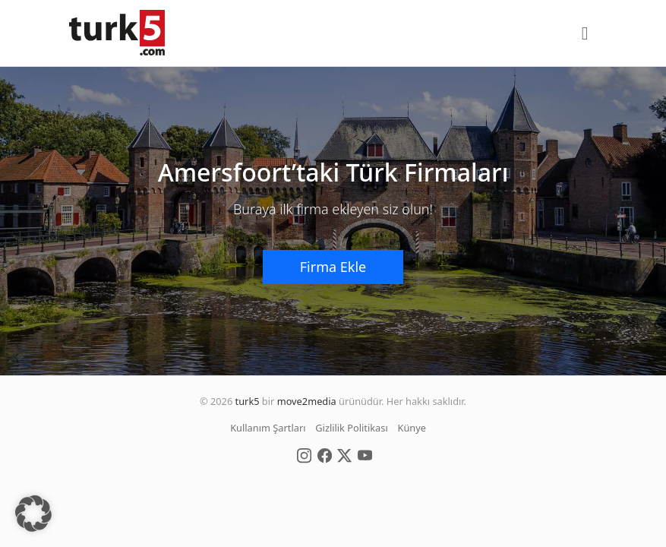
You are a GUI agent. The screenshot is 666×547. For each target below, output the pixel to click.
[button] (33, 513)
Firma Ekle (333, 267)
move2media (306, 401)
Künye (412, 428)
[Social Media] (304, 455)
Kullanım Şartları (267, 428)
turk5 (247, 401)
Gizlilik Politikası (351, 428)
